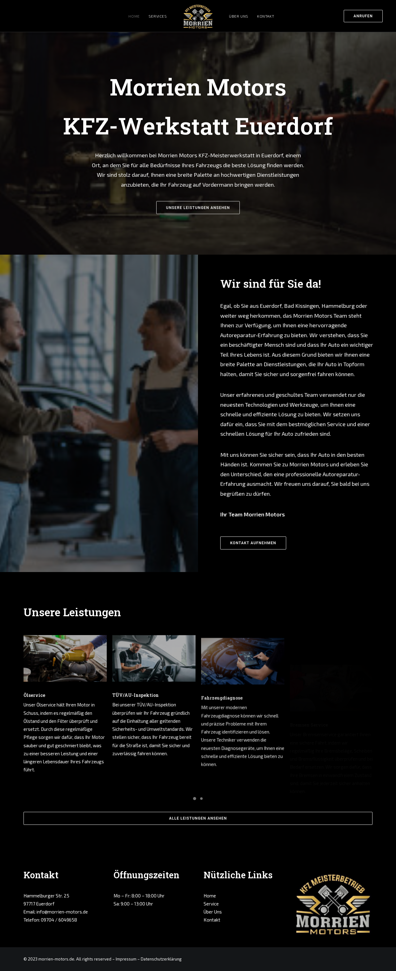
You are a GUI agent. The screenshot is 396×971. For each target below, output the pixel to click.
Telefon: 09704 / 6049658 (50, 919)
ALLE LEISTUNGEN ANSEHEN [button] (198, 818)
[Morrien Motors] (198, 16)
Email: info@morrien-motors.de (56, 911)
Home (134, 16)
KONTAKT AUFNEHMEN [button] (253, 543)
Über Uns (238, 16)
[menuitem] (364, 16)
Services (157, 16)
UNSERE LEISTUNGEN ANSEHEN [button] (198, 237)
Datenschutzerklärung (161, 958)
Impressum (126, 958)
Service (211, 903)
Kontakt (265, 16)
